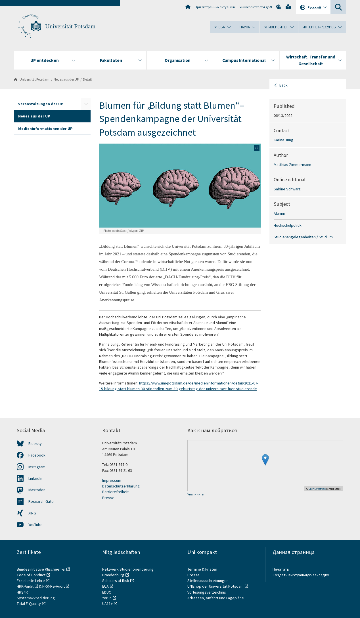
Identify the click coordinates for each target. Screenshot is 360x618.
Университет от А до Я (256, 7)
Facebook (36, 455)
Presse (108, 497)
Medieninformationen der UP (45, 128)
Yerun (107, 597)
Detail (87, 79)
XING (32, 513)
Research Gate (41, 501)
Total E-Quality (29, 603)
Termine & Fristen (202, 569)
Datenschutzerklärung (121, 486)
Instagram (36, 466)
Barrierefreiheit (115, 491)
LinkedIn (35, 478)
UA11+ (107, 603)
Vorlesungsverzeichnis (207, 592)
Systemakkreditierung (36, 597)
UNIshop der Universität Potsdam (215, 586)
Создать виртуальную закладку (301, 574)
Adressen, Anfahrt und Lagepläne (215, 597)
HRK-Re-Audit (53, 586)
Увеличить (195, 494)
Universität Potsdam (70, 26)
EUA (105, 586)
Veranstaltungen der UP (40, 103)
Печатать (281, 569)
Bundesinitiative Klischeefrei (41, 569)
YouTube (35, 524)
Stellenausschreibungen (208, 580)
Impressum (111, 480)
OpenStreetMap (317, 488)
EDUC (106, 592)
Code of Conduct (31, 574)
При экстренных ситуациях (215, 7)
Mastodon (36, 489)
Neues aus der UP (66, 79)
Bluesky (35, 443)
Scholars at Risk (115, 580)
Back (283, 85)
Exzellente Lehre (31, 580)
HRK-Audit (25, 586)
